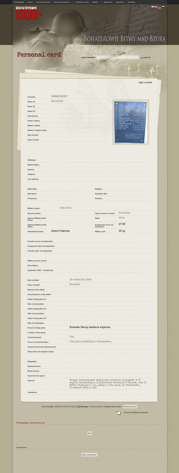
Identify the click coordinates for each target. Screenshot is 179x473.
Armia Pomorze (60, 231)
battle (95, 2)
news (30, 2)
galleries (108, 2)
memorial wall (43, 2)
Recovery (85, 407)
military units (82, 2)
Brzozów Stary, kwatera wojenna (90, 327)
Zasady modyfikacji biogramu (136, 412)
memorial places (62, 2)
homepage (19, 2)
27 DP (122, 224)
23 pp (122, 231)
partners (120, 2)
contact (131, 2)
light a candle (145, 82)
